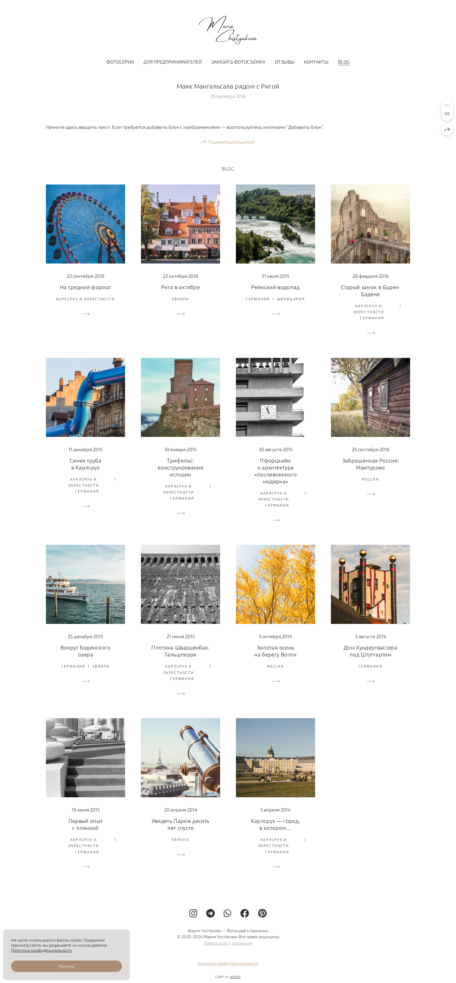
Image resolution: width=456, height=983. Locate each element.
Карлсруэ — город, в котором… (275, 824)
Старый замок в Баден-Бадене (370, 290)
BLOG (344, 62)
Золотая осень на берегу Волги (275, 651)
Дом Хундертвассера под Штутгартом (370, 651)
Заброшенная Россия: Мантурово (370, 464)
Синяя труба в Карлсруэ (85, 464)
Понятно (66, 966)
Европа (180, 299)
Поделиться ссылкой (232, 142)
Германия (258, 299)
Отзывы (284, 62)
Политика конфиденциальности (228, 967)
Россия (370, 479)
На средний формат (85, 286)
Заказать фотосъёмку (238, 62)
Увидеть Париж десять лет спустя (181, 824)
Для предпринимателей (172, 62)
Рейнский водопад (275, 286)
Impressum (242, 947)
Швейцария (291, 299)
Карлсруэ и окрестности (85, 299)
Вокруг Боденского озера (85, 651)
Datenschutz (216, 947)
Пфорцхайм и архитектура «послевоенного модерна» (275, 471)
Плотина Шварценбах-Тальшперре (180, 651)
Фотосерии (120, 62)
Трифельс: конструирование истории (180, 467)
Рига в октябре (180, 286)
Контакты (316, 62)
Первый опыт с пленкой (85, 824)
